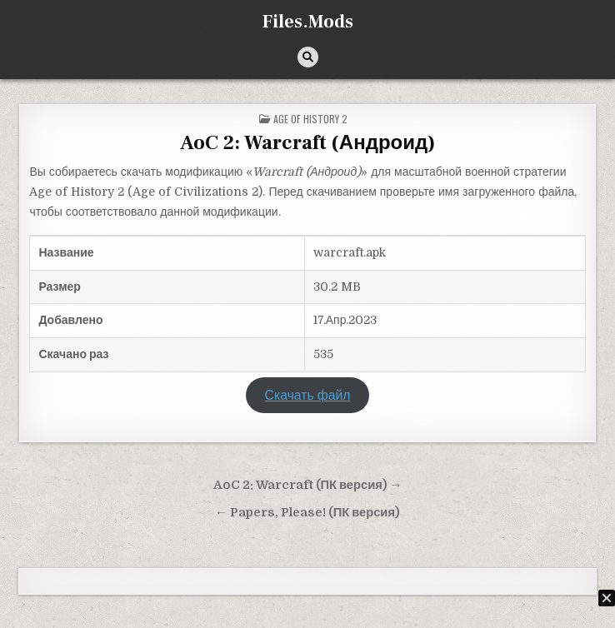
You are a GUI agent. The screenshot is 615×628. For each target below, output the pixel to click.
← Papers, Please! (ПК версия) (307, 513)
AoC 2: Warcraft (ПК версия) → (307, 485)
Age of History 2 (310, 119)
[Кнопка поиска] (308, 57)
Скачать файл (308, 395)
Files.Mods (307, 21)
